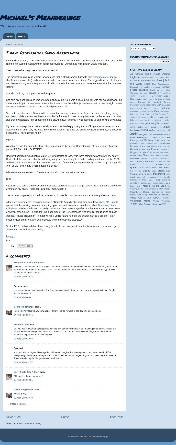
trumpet (133, 195)
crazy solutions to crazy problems (156, 99)
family (150, 111)
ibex (157, 130)
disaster (142, 105)
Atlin (168, 77)
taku (138, 186)
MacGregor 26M (151, 140)
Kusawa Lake (157, 137)
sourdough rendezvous (146, 177)
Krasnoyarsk (143, 137)
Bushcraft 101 (136, 87)
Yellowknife (166, 201)
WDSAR (157, 198)
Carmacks (143, 93)
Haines (146, 127)
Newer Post (13, 417)
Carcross (134, 93)
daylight (157, 102)
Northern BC (165, 149)
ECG (96, 185)
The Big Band (158, 186)
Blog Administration (161, 84)
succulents (134, 183)
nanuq (142, 149)
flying (141, 114)
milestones (134, 143)
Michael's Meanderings (40, 17)
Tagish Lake (164, 183)
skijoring (142, 174)
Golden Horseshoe (162, 120)
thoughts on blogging (140, 192)
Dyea (157, 108)
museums (166, 146)
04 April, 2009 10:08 (23, 339)
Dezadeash (134, 105)
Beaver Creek (137, 80)
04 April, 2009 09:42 (23, 297)
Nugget (133, 152)
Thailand (145, 186)
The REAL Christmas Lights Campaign (155, 189)
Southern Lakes (146, 180)
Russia (167, 167)
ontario (167, 152)
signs (168, 171)
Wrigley (156, 201)
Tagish (155, 183)
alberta (145, 77)
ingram (162, 130)
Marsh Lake (165, 140)
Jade (134, 134)
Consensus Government (151, 96)
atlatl (162, 77)
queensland (137, 167)
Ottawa (133, 155)
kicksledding (158, 134)
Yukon (133, 203)
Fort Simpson (160, 114)
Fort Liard (150, 114)
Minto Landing (147, 143)
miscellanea (164, 143)
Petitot (139, 155)
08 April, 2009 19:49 (23, 398)
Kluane (167, 134)
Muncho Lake (156, 146)
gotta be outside (137, 124)
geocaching (149, 117)
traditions (155, 192)
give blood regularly (98, 77)
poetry (144, 158)
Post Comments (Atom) (30, 423)
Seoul (154, 171)
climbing (166, 93)
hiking (144, 129)
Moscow (134, 146)
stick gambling (163, 180)
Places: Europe (156, 155)
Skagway (134, 174)
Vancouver (156, 195)
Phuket (146, 155)
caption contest (163, 90)
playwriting (134, 158)
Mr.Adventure (144, 146)
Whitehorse (135, 201)
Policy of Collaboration (159, 158)
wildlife (147, 201)
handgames (135, 130)
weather (166, 198)
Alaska (156, 74)
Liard (141, 140)
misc (156, 143)
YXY (164, 204)
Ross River (157, 168)
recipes (148, 168)
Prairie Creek (149, 161)
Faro (156, 111)
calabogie (148, 87)
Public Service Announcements (150, 164)
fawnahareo (165, 111)
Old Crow (147, 152)
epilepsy (165, 108)
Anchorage (154, 77)
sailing (146, 170)
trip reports (165, 192)
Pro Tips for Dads (163, 161)
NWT (140, 152)
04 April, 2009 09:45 (23, 315)
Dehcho (166, 102)
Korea (132, 137)
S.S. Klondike (135, 171)
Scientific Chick (22, 325)
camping (156, 87)
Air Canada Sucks (140, 74)
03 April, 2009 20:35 (23, 277)
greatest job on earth (157, 123)
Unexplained (147, 195)
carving (152, 93)
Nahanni (134, 149)
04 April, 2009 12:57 (23, 362)
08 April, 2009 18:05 (23, 380)
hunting (152, 130)
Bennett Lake (150, 81)
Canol (152, 90)
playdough (166, 155)
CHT (159, 93)
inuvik (168, 130)
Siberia (161, 171)
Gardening (140, 117)
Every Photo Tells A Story (26, 262)
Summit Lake (146, 183)
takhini (132, 186)
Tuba (139, 195)
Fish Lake (134, 114)
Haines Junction (157, 127)
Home (9, 36)
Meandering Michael (24, 307)
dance (133, 102)
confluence (135, 96)
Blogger (104, 436)
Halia (167, 126)
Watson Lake (144, 198)
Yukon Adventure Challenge (150, 204)
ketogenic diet (145, 134)
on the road (158, 152)
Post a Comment (18, 404)
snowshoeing (159, 174)
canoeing (143, 90)
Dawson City (144, 102)
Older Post (116, 417)
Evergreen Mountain (138, 111)
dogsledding (151, 105)
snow (149, 174)
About (21, 36)
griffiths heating (136, 127)
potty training (136, 161)
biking (147, 84)
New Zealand (152, 149)
